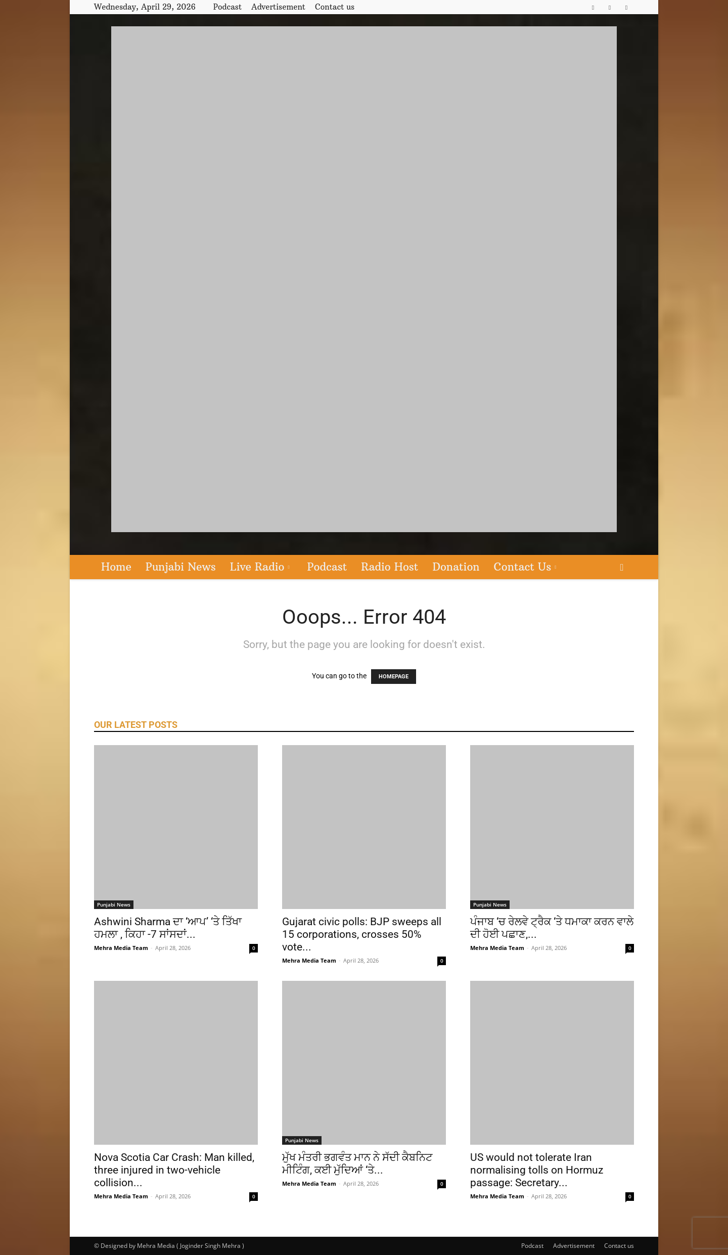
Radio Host (389, 567)
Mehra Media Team (121, 947)
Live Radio (260, 567)
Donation (455, 567)
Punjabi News (181, 567)
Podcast (227, 7)
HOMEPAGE (393, 676)
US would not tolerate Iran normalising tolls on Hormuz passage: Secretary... (536, 1170)
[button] (622, 568)
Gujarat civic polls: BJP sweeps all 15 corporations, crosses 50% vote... (361, 934)
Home (116, 567)
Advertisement (278, 7)
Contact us (334, 7)
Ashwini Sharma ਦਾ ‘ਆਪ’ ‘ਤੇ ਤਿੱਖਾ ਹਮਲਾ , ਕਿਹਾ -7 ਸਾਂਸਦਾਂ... (168, 928)
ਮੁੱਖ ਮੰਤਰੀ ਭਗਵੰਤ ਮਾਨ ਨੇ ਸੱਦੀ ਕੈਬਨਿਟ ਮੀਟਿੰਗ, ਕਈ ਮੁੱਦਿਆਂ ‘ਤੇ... (357, 1163)
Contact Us (525, 567)
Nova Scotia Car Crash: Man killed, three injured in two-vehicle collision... (174, 1170)
